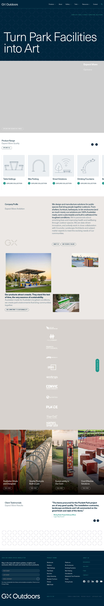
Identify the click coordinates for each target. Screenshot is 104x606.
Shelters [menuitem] (49, 565)
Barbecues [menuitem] (50, 562)
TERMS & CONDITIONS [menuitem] (74, 596)
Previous (92, 144)
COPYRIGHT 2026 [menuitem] (97, 596)
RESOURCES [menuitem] (86, 562)
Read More (8, 488)
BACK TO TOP (50, 596)
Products (52, 4)
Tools (77, 4)
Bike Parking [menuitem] (68, 571)
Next (96, 144)
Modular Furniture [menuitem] (52, 579)
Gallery (68, 4)
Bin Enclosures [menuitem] (69, 565)
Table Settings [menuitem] (51, 568)
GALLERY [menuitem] (85, 566)
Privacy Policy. (5, 584)
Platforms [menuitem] (67, 562)
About (60, 4)
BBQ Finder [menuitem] (50, 584)
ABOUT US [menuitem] (86, 558)
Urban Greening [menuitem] (51, 576)
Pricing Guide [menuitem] (69, 582)
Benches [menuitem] (49, 573)
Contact (95, 4)
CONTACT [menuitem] (85, 575)
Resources (86, 4)
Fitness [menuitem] (49, 582)
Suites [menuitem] (66, 579)
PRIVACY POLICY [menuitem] (86, 596)
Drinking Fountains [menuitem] (70, 568)
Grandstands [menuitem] (68, 573)
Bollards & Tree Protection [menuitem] (72, 576)
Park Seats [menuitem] (50, 571)
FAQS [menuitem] (84, 570)
